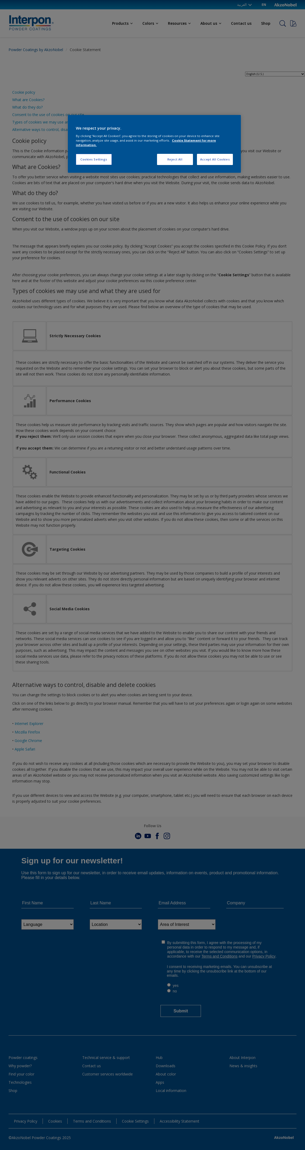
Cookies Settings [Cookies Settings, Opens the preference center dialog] (93, 159)
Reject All (175, 159)
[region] (154, 144)
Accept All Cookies (215, 159)
